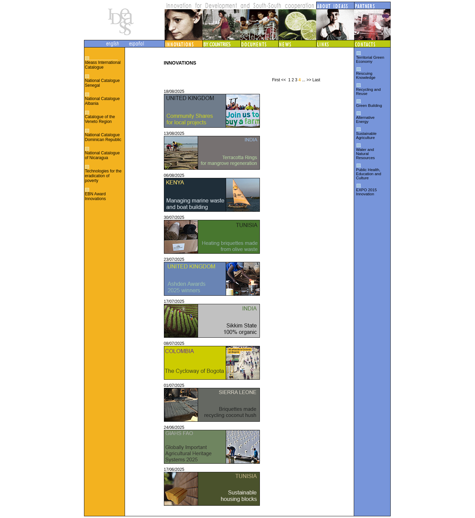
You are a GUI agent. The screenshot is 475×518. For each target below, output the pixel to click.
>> (308, 80)
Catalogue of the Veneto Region (100, 119)
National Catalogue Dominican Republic (103, 137)
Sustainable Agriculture (366, 135)
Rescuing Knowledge (366, 75)
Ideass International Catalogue (103, 65)
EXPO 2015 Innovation (366, 192)
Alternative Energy (365, 119)
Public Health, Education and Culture (368, 174)
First (276, 80)
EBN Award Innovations (95, 196)
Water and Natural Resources (365, 154)
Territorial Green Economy (370, 59)
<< (283, 80)
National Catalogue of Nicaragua (102, 155)
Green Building (369, 105)
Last (316, 80)
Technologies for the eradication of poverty (103, 176)
